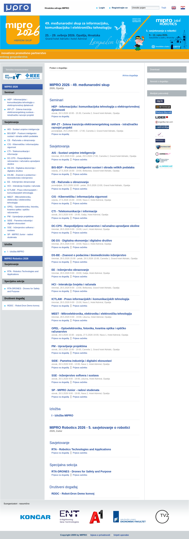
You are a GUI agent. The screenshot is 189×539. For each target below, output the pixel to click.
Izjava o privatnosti (100, 535)
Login (102, 8)
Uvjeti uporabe (121, 535)
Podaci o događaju (58, 68)
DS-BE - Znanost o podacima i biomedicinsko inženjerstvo (88, 255)
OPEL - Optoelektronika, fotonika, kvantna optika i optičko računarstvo (23, 210)
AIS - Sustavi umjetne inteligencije (23, 129)
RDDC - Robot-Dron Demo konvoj (23, 305)
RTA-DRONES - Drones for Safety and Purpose (81, 471)
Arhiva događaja (130, 75)
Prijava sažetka (80, 159)
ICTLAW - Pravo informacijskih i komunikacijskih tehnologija (90, 299)
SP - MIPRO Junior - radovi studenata (75, 390)
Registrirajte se (120, 8)
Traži (163, 8)
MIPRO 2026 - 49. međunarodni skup (80, 85)
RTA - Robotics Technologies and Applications (81, 449)
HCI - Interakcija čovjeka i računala (23, 186)
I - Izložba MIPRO (15, 251)
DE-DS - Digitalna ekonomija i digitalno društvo (81, 240)
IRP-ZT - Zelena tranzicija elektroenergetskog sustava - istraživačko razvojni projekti (21, 112)
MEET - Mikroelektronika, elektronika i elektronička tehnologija (19, 200)
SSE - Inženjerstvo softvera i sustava (75, 375)
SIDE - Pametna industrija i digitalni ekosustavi (81, 360)
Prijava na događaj (60, 116)
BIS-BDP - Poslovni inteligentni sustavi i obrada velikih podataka (92, 167)
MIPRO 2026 (11, 86)
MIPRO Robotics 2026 (16, 258)
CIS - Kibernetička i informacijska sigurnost (79, 196)
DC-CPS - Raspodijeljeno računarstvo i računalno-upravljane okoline (23, 161)
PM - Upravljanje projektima (20, 216)
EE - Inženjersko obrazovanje (21, 182)
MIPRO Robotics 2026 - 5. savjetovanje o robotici (90, 428)
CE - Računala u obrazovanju (21, 140)
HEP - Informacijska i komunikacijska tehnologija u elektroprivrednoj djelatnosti (20, 102)
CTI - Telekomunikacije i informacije (74, 211)
